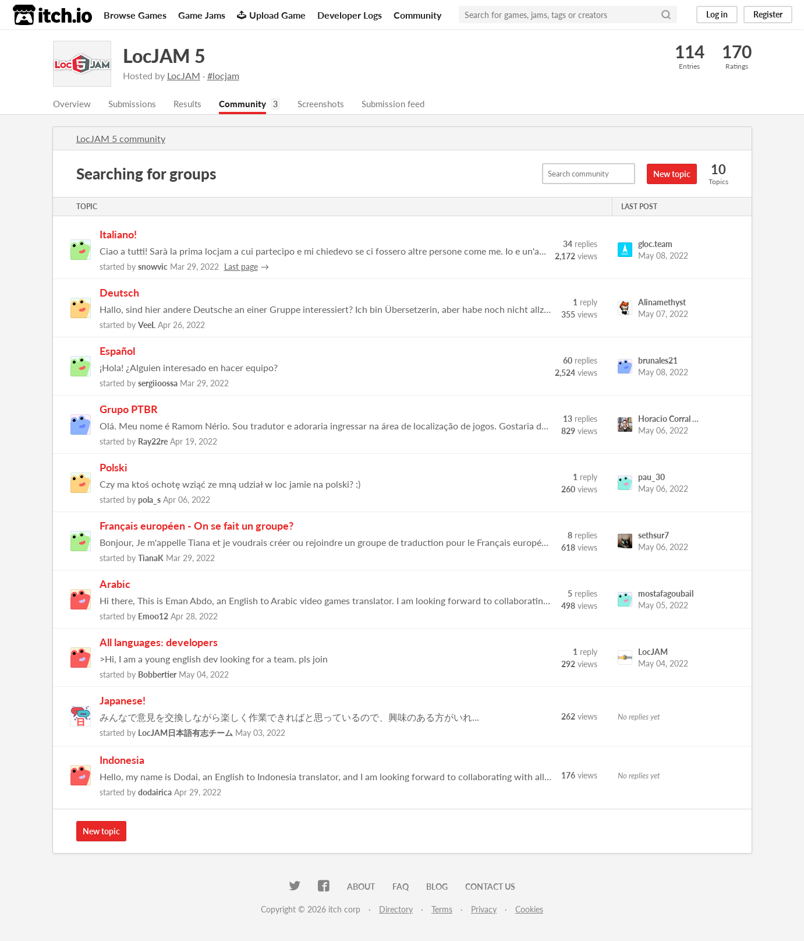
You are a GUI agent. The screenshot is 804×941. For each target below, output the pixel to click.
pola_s (149, 501)
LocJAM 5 (164, 55)
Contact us (490, 888)
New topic (671, 175)
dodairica (155, 793)
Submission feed (406, 104)
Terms (441, 910)
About (361, 888)
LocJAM (183, 75)
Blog (437, 888)
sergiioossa (158, 384)
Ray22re (153, 442)
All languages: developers (159, 643)
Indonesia (122, 761)
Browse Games (135, 14)
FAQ (400, 888)
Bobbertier (157, 676)
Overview (73, 104)
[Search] (666, 14)
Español (117, 352)
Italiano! (118, 235)
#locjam (223, 75)
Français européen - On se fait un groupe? (196, 526)
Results (192, 104)
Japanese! (123, 701)
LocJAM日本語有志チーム (185, 734)
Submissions (135, 104)
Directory (396, 910)
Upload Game (271, 14)
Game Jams (201, 14)
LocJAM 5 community (120, 139)
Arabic (115, 585)
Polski (113, 468)
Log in (717, 14)
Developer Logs (349, 14)
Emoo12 (153, 617)
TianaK (151, 559)
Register (767, 14)
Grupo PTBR (129, 410)
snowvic (153, 268)
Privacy (484, 910)
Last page (241, 268)
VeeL (146, 326)
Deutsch (119, 293)
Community (417, 14)
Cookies (529, 910)
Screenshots (331, 104)
